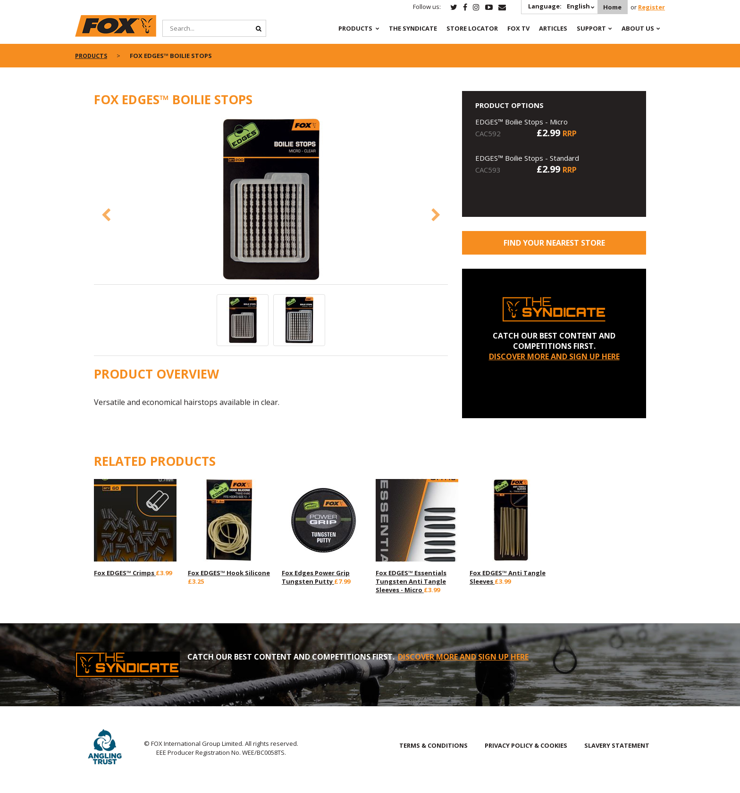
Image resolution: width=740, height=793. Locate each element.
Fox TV (518, 28)
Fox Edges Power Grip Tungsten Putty (316, 577)
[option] (271, 200)
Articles (553, 28)
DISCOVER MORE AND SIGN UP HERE (554, 356)
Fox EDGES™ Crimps (125, 573)
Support (591, 28)
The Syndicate (413, 28)
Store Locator (472, 28)
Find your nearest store (554, 243)
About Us (638, 28)
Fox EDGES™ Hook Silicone (229, 573)
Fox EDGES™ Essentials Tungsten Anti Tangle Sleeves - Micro (411, 581)
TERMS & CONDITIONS (433, 745)
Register (651, 7)
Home (611, 7)
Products (355, 28)
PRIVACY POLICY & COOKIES (526, 745)
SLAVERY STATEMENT (616, 745)
